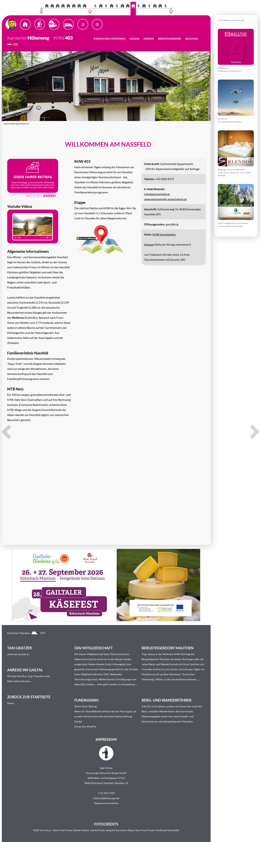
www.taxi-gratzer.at (18, 654)
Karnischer (17, 38)
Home (10, 703)
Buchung (191, 38)
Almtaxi (149, 244)
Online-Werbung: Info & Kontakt (231, 20)
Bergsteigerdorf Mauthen (156, 659)
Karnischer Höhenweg (110, 38)
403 (69, 38)
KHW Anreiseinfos (164, 234)
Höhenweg (38, 38)
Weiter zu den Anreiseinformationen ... (177, 679)
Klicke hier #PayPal (85, 726)
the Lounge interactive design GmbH (106, 772)
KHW (57, 38)
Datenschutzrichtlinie (106, 803)
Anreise (148, 38)
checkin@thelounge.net (106, 798)
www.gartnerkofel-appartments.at (165, 199)
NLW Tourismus (42, 830)
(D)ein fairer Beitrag (85, 706)
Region (134, 38)
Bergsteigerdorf (169, 38)
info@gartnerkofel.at (157, 194)
